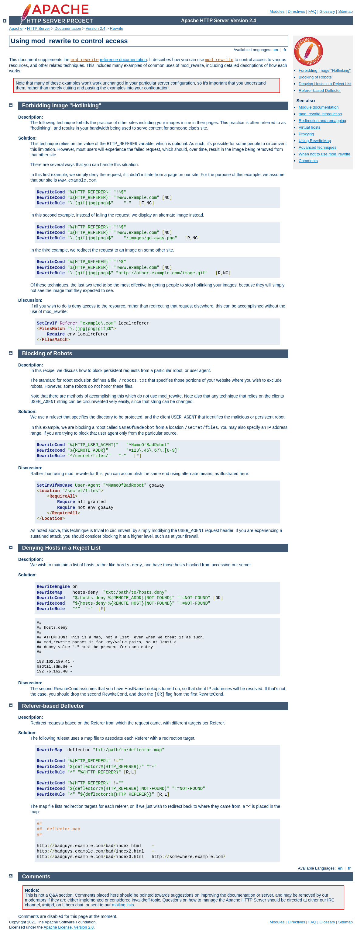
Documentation (67, 28)
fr (285, 49)
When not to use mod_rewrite (324, 154)
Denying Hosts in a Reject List (325, 84)
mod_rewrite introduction (320, 114)
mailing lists (123, 904)
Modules (276, 11)
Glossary (327, 11)
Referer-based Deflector (320, 90)
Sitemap (345, 11)
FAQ (312, 11)
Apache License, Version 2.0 (68, 927)
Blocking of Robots (315, 77)
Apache (15, 28)
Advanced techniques (317, 147)
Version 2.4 (95, 28)
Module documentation (319, 107)
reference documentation (123, 59)
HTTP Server (38, 28)
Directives (296, 11)
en (276, 49)
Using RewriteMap (315, 140)
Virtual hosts (309, 127)
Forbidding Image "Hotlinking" (325, 70)
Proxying (306, 134)
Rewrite (116, 28)
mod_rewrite (84, 59)
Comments (308, 160)
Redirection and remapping (322, 120)
